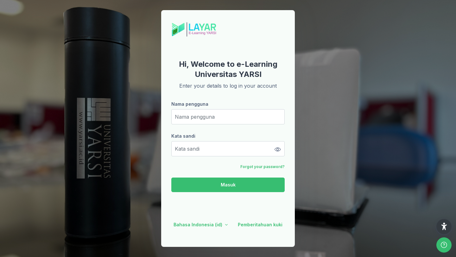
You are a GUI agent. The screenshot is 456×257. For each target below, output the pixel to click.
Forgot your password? (262, 166)
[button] (444, 226)
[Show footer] (444, 245)
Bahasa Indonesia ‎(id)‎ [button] (199, 224)
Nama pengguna (189, 104)
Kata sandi (183, 136)
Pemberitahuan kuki (260, 224)
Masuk (228, 184)
